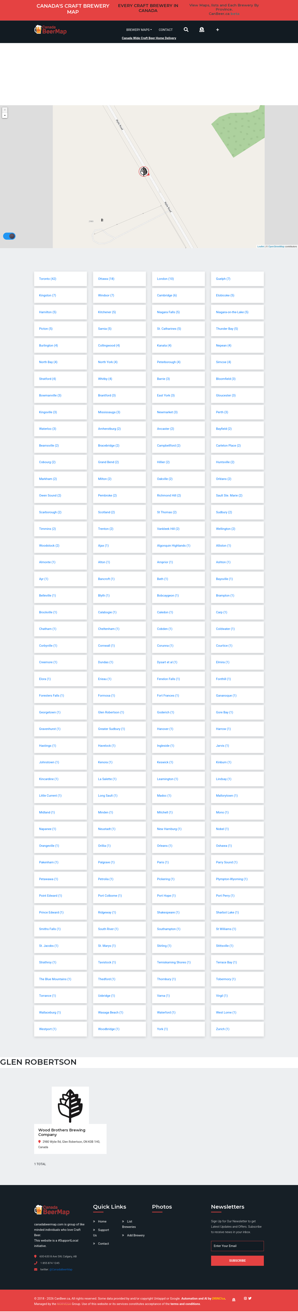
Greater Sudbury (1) (111, 729)
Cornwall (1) (106, 646)
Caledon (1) (165, 613)
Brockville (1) (48, 613)
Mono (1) (222, 813)
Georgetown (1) (49, 713)
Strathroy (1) (47, 963)
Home (102, 1222)
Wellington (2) (225, 529)
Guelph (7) (223, 279)
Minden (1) (105, 813)
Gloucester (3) (226, 396)
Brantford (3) (107, 396)
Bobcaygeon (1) (168, 596)
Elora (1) (45, 679)
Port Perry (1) (225, 896)
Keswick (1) (165, 763)
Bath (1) (162, 579)
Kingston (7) (47, 296)
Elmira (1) (222, 663)
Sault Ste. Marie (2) (229, 496)
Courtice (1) (224, 646)
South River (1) (108, 929)
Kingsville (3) (48, 412)
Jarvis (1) (222, 746)
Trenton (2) (105, 529)
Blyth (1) (104, 596)
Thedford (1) (106, 979)
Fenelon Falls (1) (168, 679)
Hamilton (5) (47, 312)
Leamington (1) (167, 779)
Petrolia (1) (105, 879)
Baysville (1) (224, 579)
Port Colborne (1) (110, 896)
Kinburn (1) (223, 763)
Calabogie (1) (107, 613)
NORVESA (64, 1304)
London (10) (165, 279)
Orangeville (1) (49, 846)
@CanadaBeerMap (60, 1270)
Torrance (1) (47, 996)
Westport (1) (47, 1030)
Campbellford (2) (168, 446)
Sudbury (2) (224, 513)
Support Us (101, 1233)
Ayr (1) (43, 579)
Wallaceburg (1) (50, 1013)
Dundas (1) (105, 663)
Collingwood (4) (109, 346)
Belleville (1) (47, 596)
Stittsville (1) (224, 946)
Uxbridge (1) (106, 996)
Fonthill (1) (223, 679)
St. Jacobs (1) (48, 946)
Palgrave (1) (106, 863)
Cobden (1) (164, 629)
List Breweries (129, 1224)
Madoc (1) (164, 796)
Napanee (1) (47, 829)
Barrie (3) (163, 379)
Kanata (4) (164, 346)
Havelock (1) (106, 746)
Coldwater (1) (225, 629)
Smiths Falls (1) (50, 929)
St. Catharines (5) (169, 329)
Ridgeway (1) (107, 913)
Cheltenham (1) (108, 629)
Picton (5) (46, 329)
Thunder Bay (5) (227, 329)
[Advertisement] (149, 75)
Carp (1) (221, 613)
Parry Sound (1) (227, 863)
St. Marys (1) (107, 946)
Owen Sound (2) (50, 496)
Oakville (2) (165, 479)
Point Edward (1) (50, 896)
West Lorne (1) (226, 1013)
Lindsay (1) (223, 779)
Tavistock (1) (107, 963)
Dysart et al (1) (167, 663)
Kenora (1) (105, 763)
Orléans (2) (223, 479)
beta (235, 14)
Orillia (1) (104, 846)
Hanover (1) (165, 729)
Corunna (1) (165, 646)
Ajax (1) (103, 546)
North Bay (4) (48, 363)
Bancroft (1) (106, 579)
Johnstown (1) (49, 763)
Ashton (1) (223, 563)
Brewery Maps (138, 29)
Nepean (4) (223, 346)
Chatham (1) (47, 629)
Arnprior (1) (165, 563)
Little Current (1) (50, 796)
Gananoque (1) (226, 696)
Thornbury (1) (166, 979)
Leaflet (260, 247)
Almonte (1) (47, 563)
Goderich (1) (165, 713)
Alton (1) (104, 563)
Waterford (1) (166, 1013)
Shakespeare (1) (168, 913)
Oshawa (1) (224, 846)
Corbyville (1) (48, 646)
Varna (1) (163, 996)
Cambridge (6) (167, 296)
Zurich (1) (222, 1030)
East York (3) (166, 396)
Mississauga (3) (109, 412)
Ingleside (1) (165, 746)
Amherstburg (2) (109, 429)
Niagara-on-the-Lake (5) (232, 312)
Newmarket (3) (167, 412)
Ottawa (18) (106, 279)
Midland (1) (47, 813)
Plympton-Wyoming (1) (232, 879)
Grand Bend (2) (108, 463)
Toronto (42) (47, 279)
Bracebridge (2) (108, 446)
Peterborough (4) (168, 363)
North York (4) (108, 363)
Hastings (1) (47, 746)
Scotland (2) (106, 513)
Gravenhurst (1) (49, 729)
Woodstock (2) (49, 546)
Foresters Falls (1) (51, 696)
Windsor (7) (106, 296)
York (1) (162, 1030)
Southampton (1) (168, 929)
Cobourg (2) (47, 463)
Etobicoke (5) (225, 296)
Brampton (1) (225, 596)
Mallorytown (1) (227, 796)
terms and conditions (185, 1304)
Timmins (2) (47, 529)
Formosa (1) (106, 696)
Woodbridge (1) (108, 1030)
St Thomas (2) (167, 513)
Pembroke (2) (107, 496)
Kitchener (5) (107, 312)
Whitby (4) (105, 379)
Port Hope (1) (166, 896)
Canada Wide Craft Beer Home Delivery (149, 38)
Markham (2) (48, 479)
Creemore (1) (48, 663)
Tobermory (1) (226, 979)
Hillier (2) (163, 463)
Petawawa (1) (48, 879)
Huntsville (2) (225, 463)
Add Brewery (135, 1236)
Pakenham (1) (48, 863)
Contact (166, 29)
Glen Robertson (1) (111, 713)
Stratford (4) (47, 379)
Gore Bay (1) (224, 713)
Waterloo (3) (47, 429)
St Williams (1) (226, 929)
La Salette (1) (107, 779)
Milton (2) (105, 479)
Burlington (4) (48, 346)
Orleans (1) (164, 846)
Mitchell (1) (165, 813)
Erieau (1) (104, 679)
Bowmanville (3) (50, 396)
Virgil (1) (222, 996)
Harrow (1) (223, 729)
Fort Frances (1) (168, 696)
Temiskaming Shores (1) (174, 963)
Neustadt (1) (106, 829)
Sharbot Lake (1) (227, 913)
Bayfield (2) (224, 429)
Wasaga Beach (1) (110, 1013)
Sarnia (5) (105, 329)
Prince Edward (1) (51, 913)
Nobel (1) (222, 829)
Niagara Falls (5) (168, 312)
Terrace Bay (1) (226, 963)
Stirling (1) (164, 946)
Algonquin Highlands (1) (173, 546)
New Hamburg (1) (169, 829)
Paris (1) (163, 863)
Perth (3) (222, 412)
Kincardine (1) (48, 779)
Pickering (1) (165, 879)
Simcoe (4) (223, 363)
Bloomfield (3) (226, 379)
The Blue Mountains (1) (55, 979)
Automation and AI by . (203, 1299)
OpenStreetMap (276, 247)
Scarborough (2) (50, 513)
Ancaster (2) (165, 429)
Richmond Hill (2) (169, 496)
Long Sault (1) (107, 796)
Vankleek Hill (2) (168, 529)
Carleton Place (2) (228, 446)
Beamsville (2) (49, 446)
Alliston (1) (223, 546)
